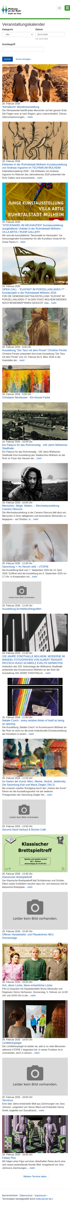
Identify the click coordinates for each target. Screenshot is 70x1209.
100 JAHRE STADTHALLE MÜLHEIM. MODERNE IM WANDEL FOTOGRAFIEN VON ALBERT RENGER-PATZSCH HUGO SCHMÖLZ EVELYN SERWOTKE (33, 660)
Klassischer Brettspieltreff (17, 877)
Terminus (7, 1100)
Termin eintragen (23, 59)
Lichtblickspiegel (11, 1042)
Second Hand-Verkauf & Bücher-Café (24, 829)
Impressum (40, 1195)
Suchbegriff (8, 44)
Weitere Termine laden (35, 1176)
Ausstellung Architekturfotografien (21, 608)
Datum (39, 29)
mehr (30, 117)
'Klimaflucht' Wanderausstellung (20, 106)
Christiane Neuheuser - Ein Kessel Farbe (26, 397)
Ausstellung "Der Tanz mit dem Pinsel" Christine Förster (34, 350)
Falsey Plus (9, 1157)
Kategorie (7, 29)
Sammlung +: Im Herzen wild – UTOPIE (25, 566)
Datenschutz (26, 1195)
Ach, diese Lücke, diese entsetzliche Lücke (27, 985)
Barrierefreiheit (10, 1195)
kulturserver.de (44, 1199)
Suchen (7, 59)
